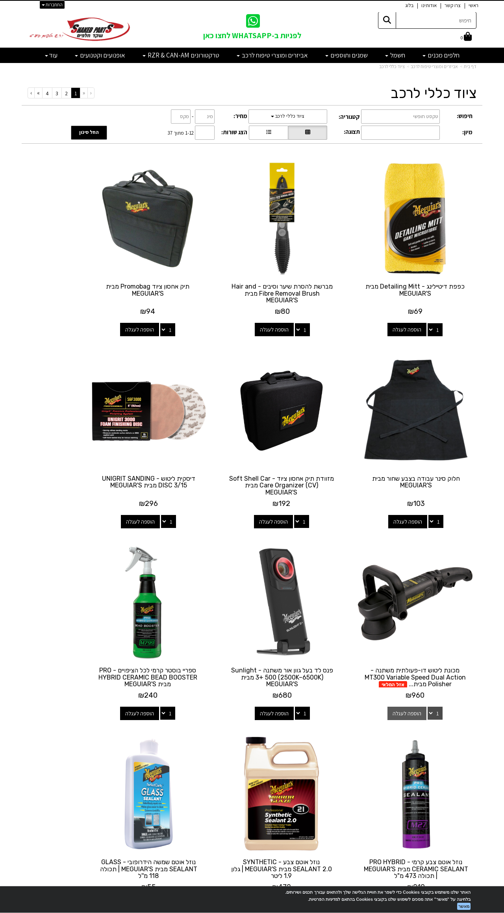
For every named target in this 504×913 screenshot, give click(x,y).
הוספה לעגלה (416, 310)
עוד (51, 55)
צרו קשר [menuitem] (453, 5)
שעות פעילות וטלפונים (98, 715)
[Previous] (83, 93)
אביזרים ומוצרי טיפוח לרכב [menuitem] (272, 55)
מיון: (467, 132)
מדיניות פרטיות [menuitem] (460, 787)
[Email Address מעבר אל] (242, 746)
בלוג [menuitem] (409, 5)
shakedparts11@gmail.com (100, 764)
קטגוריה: (349, 116)
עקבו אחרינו (252, 715)
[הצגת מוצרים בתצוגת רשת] (307, 133)
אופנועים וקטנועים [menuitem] (100, 55)
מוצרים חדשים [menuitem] (461, 736)
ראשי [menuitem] (473, 5)
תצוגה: (352, 131)
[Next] (38, 93)
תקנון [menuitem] (470, 778)
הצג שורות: (234, 132)
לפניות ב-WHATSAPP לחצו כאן (252, 35)
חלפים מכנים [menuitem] (441, 55)
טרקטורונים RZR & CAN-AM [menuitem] (181, 55)
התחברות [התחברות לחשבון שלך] (52, 4)
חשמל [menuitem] (395, 55)
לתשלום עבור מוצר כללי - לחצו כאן (116, 785)
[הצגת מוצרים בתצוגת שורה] (268, 133)
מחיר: (240, 116)
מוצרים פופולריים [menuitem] (458, 728)
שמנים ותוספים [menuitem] (346, 55)
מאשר (463, 906)
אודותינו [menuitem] (429, 5)
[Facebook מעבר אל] (267, 746)
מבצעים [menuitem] (467, 770)
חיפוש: (464, 116)
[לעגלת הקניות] (466, 37)
